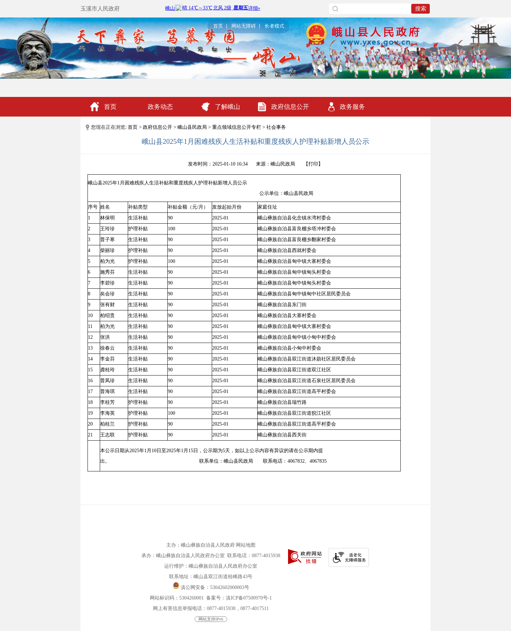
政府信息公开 (283, 106)
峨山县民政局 (192, 127)
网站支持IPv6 (210, 619)
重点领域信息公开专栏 (236, 127)
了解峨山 (220, 106)
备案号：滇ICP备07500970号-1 (239, 598)
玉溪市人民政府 (100, 9)
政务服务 (346, 106)
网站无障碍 (243, 26)
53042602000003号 (229, 587)
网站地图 (245, 545)
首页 (218, 26)
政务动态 (160, 106)
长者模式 (274, 26)
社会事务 (276, 127)
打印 (313, 164)
